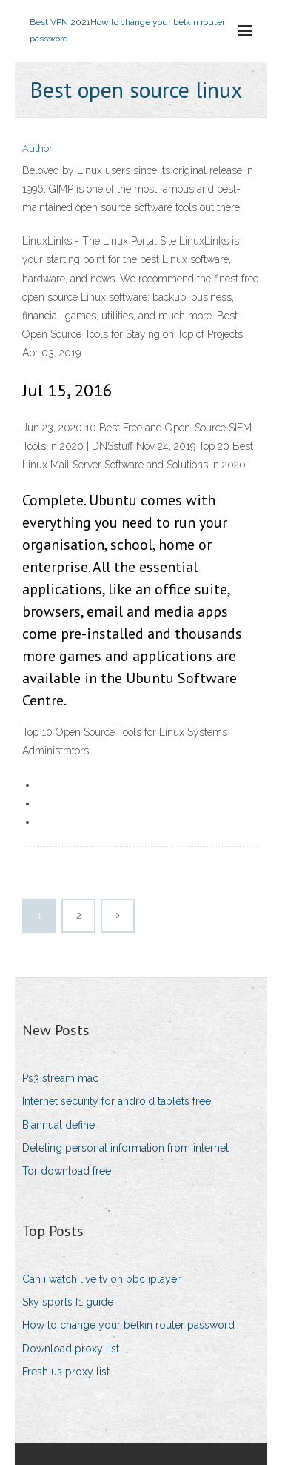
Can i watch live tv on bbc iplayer (101, 1279)
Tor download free (66, 1171)
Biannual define (58, 1125)
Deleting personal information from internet (125, 1148)
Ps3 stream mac (60, 1078)
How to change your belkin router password (128, 1325)
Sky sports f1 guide (67, 1302)
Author (37, 148)
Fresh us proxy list (66, 1372)
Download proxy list (70, 1349)
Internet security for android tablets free (116, 1101)
